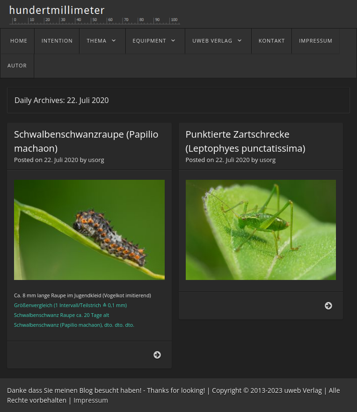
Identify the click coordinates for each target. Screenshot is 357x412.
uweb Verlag (212, 40)
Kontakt (272, 40)
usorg (96, 159)
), (101, 325)
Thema (96, 40)
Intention (57, 40)
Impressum (315, 40)
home (19, 40)
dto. (109, 325)
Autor (17, 65)
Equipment (150, 40)
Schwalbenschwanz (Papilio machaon (57, 325)
